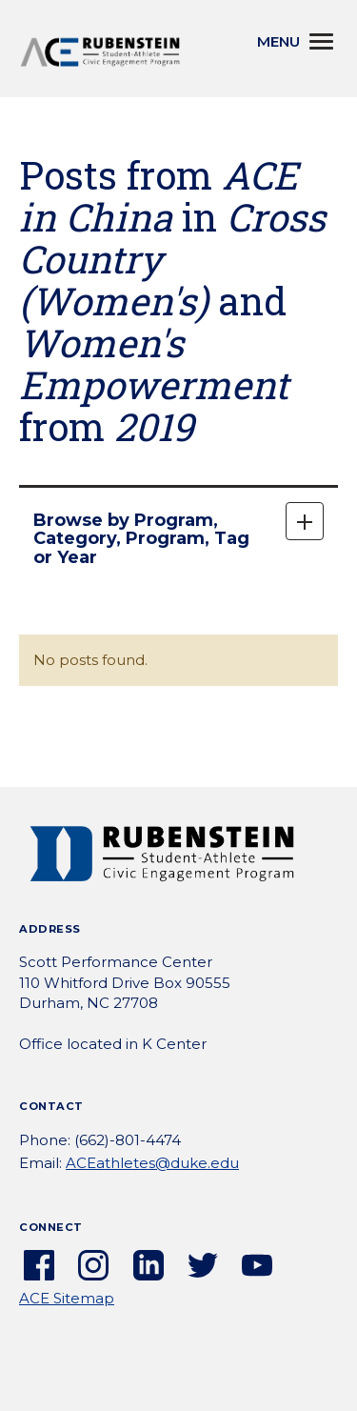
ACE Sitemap (66, 1298)
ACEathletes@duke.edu (152, 1163)
